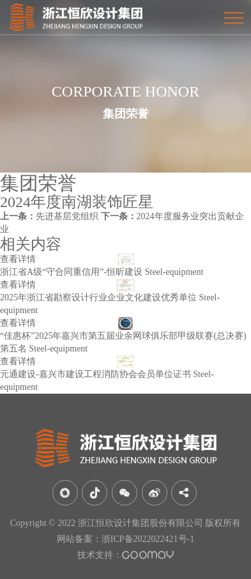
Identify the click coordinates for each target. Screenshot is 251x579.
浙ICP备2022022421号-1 (148, 539)
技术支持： (125, 555)
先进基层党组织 (49, 216)
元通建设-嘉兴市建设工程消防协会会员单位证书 (95, 374)
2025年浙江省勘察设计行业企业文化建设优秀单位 (98, 297)
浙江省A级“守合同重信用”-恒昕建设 (71, 272)
